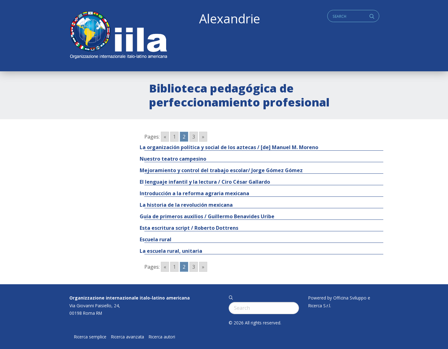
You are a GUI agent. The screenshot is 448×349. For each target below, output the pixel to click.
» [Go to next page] (203, 136)
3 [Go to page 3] (193, 136)
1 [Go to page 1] (174, 136)
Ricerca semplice (90, 337)
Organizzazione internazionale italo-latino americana (129, 298)
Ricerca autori (162, 337)
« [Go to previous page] (165, 136)
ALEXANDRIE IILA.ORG (118, 35)
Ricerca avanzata (127, 337)
